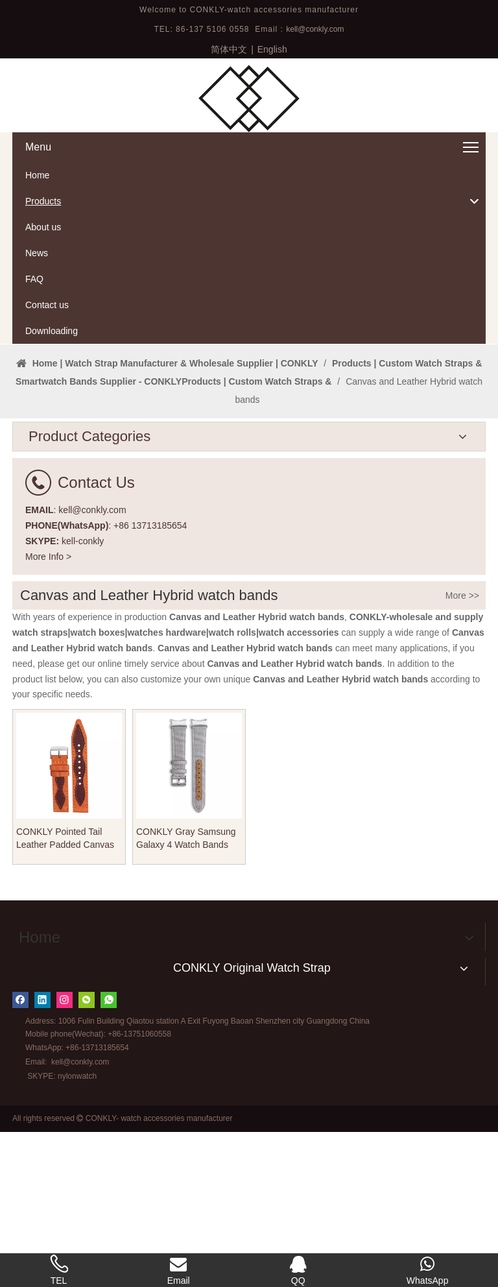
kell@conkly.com (315, 29)
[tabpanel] (249, 421)
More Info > (48, 711)
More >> (462, 750)
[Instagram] (64, 1155)
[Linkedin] (42, 1155)
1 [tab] (249, 477)
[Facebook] (20, 1155)
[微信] (86, 1155)
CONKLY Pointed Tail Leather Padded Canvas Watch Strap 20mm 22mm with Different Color (68, 993)
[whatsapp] (109, 1155)
